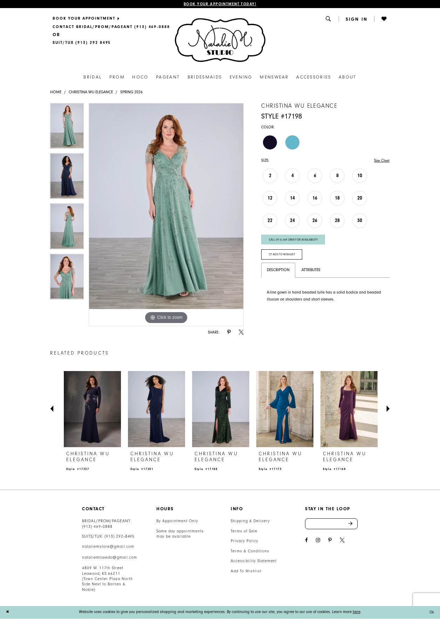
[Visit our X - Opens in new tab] (342, 541)
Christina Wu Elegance (91, 92)
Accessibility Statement (254, 561)
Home (55, 92)
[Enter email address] (331, 524)
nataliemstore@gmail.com (108, 547)
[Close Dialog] (7, 612)
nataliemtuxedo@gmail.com (109, 558)
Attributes (311, 273)
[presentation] (92, 409)
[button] (329, 19)
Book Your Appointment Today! (219, 4)
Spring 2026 (131, 92)
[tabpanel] (67, 128)
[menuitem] (111, 18)
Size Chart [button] (381, 161)
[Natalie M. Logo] (220, 40)
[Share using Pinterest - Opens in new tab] (229, 333)
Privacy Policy (244, 541)
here (356, 612)
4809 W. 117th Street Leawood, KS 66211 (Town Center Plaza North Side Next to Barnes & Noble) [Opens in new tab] (107, 579)
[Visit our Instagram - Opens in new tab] (318, 541)
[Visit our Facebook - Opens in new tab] (306, 541)
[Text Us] (82, 43)
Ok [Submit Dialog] (431, 612)
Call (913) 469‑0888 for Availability (296, 241)
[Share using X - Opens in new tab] (241, 333)
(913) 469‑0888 (97, 527)
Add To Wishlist (246, 571)
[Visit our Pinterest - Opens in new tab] (330, 541)
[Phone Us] (111, 27)
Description (278, 273)
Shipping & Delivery (250, 521)
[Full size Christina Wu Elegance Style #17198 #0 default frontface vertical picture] (166, 215)
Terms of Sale (244, 531)
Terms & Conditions (250, 551)
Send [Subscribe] (353, 524)
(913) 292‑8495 (119, 537)
